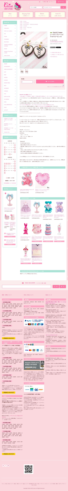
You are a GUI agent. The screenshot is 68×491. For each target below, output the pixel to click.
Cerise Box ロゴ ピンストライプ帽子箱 (6, 223)
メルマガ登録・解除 (44, 1)
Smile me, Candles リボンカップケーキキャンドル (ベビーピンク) (10, 241)
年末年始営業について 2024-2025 (10, 183)
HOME (21, 21)
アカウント (53, 1)
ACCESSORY (26, 22)
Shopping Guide (26, 15)
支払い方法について (9, 483)
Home (10, 15)
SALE (25, 27)
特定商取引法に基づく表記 (59, 86)
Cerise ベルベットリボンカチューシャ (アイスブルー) (37, 216)
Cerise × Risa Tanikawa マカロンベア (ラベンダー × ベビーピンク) (59, 216)
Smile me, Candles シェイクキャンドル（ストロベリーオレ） (59, 238)
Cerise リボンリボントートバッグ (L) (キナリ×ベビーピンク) (37, 260)
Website (42, 15)
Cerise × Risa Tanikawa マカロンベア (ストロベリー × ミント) (27, 190)
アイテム (60, 1)
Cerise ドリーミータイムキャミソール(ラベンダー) (25, 216)
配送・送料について (18, 483)
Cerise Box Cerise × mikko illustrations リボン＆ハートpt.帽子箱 (12, 225)
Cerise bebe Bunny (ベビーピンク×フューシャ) (26, 237)
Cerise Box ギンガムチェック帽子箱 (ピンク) (10, 234)
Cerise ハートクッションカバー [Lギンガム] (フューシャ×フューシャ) (42, 190)
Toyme (25, 21)
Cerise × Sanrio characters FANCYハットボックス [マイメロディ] (37, 238)
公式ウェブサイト (62, 483)
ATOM (35, 485)
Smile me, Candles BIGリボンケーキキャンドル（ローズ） (48, 238)
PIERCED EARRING (34, 24)
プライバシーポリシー (44, 483)
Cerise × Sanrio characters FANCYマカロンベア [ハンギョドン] (48, 216)
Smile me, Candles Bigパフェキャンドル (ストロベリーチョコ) (26, 260)
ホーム (3, 483)
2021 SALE (30, 27)
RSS (32, 485)
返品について (50, 86)
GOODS (25, 25)
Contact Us (58, 15)
